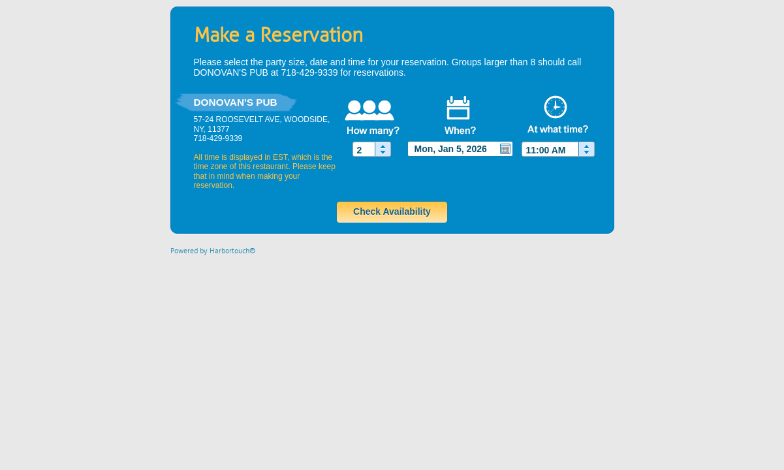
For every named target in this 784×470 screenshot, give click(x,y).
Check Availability (392, 211)
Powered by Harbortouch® (213, 251)
